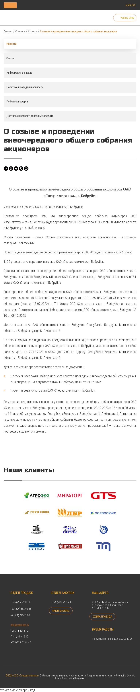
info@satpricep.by (20, 620)
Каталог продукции (28, 5)
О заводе (20, 32)
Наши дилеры (60, 609)
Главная (8, 32)
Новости (32, 32)
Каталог (131, 5)
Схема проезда (101, 615)
